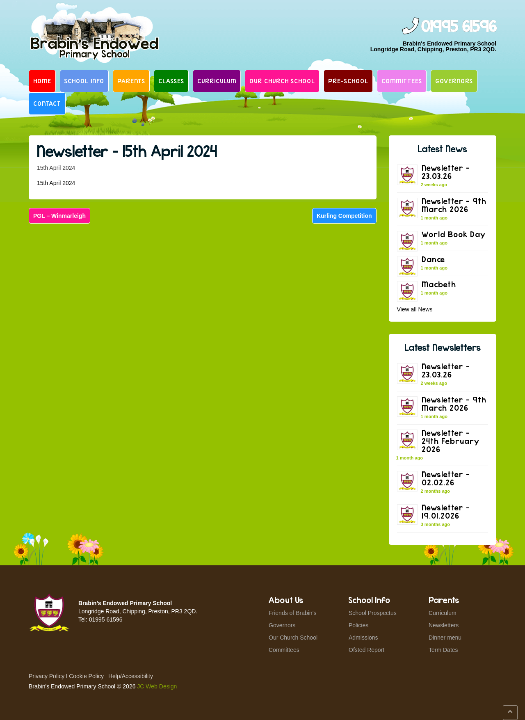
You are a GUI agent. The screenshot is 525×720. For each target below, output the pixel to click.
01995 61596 (458, 27)
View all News (415, 309)
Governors (454, 81)
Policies (358, 625)
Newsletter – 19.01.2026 (446, 511)
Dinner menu (445, 637)
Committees (401, 81)
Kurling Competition (344, 216)
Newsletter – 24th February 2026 (450, 441)
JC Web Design (157, 686)
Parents (131, 81)
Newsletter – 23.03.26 (446, 172)
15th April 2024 (56, 183)
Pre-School (348, 81)
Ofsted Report (366, 650)
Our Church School (282, 81)
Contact (47, 103)
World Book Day (454, 234)
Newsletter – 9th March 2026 (454, 205)
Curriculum (216, 81)
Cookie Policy (86, 676)
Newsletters (444, 625)
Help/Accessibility (130, 676)
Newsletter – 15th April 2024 (127, 150)
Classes (171, 81)
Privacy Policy (46, 676)
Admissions (363, 637)
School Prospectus (373, 613)
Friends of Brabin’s (292, 613)
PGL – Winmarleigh (59, 216)
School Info (84, 81)
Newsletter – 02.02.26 (446, 478)
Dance (433, 259)
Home (42, 81)
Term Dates (443, 650)
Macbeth (439, 284)
